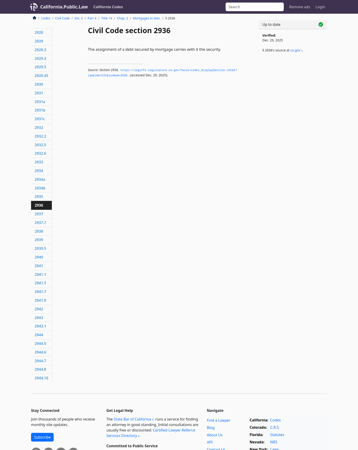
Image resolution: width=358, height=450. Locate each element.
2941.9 (40, 300)
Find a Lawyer (218, 420)
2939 (39, 239)
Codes (45, 18)
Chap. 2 (122, 18)
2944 (39, 334)
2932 (39, 127)
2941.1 (40, 274)
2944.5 (40, 343)
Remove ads (299, 6)
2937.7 (40, 222)
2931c (40, 118)
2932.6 (40, 153)
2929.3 (40, 49)
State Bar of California (132, 419)
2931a (40, 101)
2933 (39, 162)
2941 (39, 265)
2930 (39, 84)
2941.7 (40, 291)
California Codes (108, 6)
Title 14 (106, 18)
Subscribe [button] (42, 437)
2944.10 (41, 378)
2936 (39, 205)
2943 (39, 317)
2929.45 (41, 75)
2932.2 (40, 136)
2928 (39, 32)
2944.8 (40, 369)
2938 (39, 231)
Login (320, 6)
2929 (39, 41)
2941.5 (40, 282)
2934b (40, 188)
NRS (273, 442)
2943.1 (40, 326)
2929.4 (40, 58)
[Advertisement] (292, 131)
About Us (215, 434)
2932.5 (40, 144)
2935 (39, 196)
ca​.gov (295, 50)
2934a (40, 179)
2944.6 (40, 352)
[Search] (255, 7)
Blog (211, 427)
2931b (40, 110)
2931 (39, 93)
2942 (39, 309)
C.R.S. (275, 427)
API (210, 442)
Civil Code (62, 18)
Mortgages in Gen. (147, 18)
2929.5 (40, 66)
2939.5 (40, 248)
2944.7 (40, 360)
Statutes (277, 434)
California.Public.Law (64, 7)
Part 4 (92, 18)
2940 (39, 257)
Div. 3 (79, 18)
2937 (39, 213)
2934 (39, 170)
